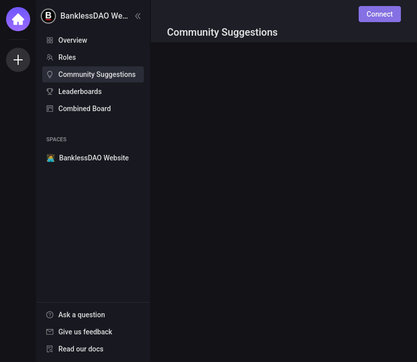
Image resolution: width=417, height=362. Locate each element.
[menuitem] (93, 40)
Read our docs (81, 349)
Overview (72, 40)
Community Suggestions (97, 74)
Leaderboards (80, 91)
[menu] (93, 75)
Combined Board (84, 109)
